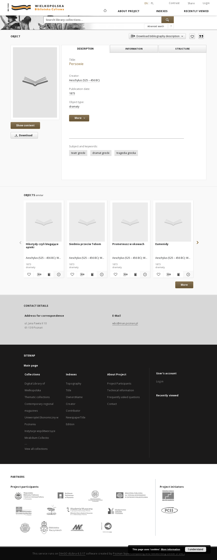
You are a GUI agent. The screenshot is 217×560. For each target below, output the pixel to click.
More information (170, 549)
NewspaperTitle (75, 417)
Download (22, 135)
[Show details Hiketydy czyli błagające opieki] (58, 274)
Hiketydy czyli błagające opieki (42, 245)
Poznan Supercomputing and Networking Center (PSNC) (149, 553)
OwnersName (74, 397)
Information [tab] (134, 48)
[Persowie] (35, 82)
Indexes (162, 11)
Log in (160, 381)
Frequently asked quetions (123, 397)
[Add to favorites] (192, 36)
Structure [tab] (182, 48)
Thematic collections (37, 397)
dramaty (74, 106)
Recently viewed (196, 11)
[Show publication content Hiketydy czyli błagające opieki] (49, 274)
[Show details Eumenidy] (188, 274)
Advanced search (155, 26)
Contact (112, 404)
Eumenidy (161, 244)
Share (191, 3)
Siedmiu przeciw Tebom (85, 244)
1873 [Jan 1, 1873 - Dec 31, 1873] (72, 93)
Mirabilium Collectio (37, 438)
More (184, 285)
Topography (73, 383)
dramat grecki (100, 153)
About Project (128, 11)
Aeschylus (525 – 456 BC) (84, 80)
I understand (195, 549)
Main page (31, 365)
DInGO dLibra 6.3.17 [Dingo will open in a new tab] (72, 553)
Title (68, 390)
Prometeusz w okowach (128, 244)
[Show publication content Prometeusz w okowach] (135, 274)
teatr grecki (78, 153)
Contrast (174, 3)
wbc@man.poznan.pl (125, 323)
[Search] (167, 19)
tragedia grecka (126, 153)
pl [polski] (152, 3)
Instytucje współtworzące (40, 431)
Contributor (73, 410)
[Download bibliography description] (38, 274)
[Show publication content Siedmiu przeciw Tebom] (92, 274)
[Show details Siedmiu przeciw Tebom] (101, 274)
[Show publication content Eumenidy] (178, 274)
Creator (70, 404)
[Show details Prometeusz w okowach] (144, 274)
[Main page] (105, 11)
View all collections (36, 449)
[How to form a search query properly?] (171, 26)
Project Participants (119, 383)
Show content (25, 125)
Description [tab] (85, 48)
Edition (70, 424)
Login (206, 3)
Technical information (120, 390)
